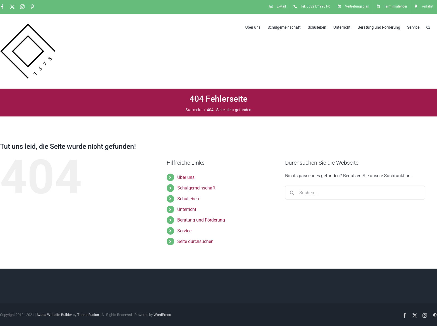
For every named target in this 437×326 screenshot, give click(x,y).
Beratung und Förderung (201, 220)
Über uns (186, 177)
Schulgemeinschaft (196, 188)
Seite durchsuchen (195, 241)
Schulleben (188, 198)
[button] (428, 27)
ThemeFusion (88, 315)
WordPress (162, 315)
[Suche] (292, 193)
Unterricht (186, 209)
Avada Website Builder (54, 315)
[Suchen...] (355, 193)
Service (184, 230)
